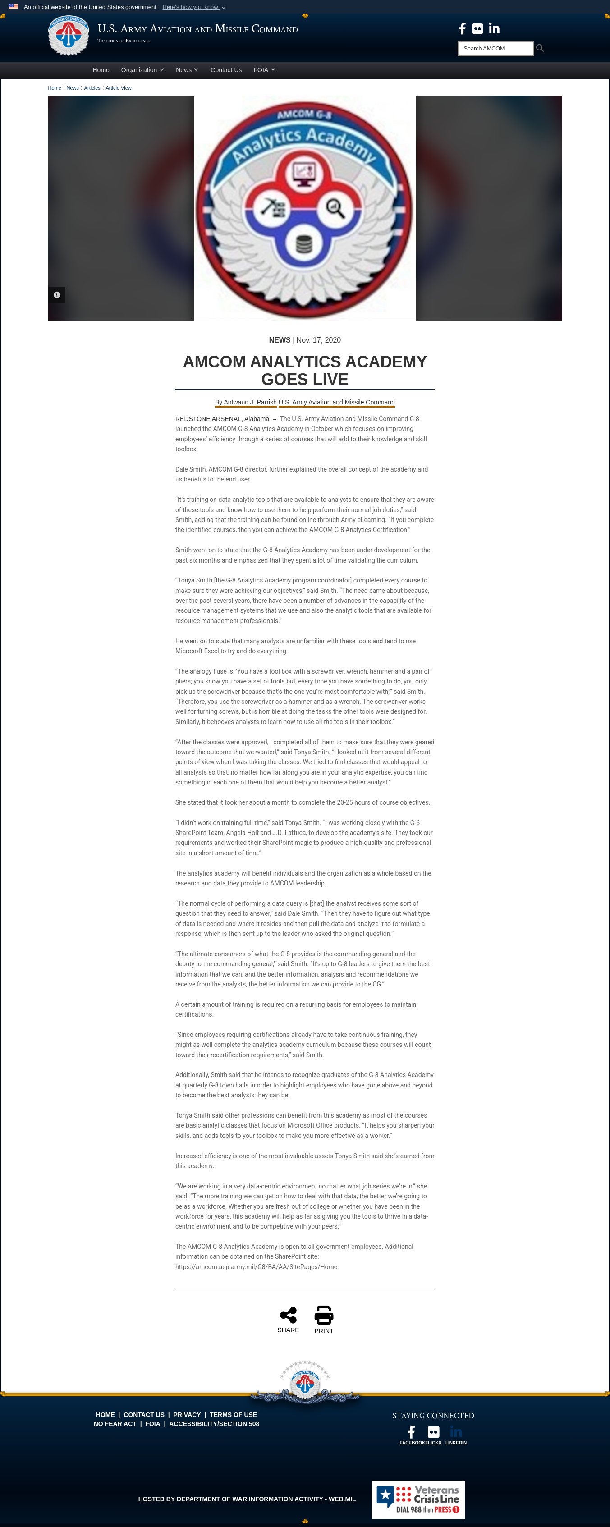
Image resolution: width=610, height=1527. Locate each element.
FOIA (265, 73)
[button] (195, 7)
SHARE (288, 1323)
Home (101, 73)
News (187, 73)
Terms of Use (233, 1418)
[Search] (496, 48)
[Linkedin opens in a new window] (494, 28)
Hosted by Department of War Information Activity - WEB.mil (247, 1502)
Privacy (187, 1418)
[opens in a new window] (477, 28)
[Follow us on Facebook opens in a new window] (411, 1438)
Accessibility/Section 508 (214, 1427)
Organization (142, 73)
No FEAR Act (115, 1427)
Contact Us (226, 73)
